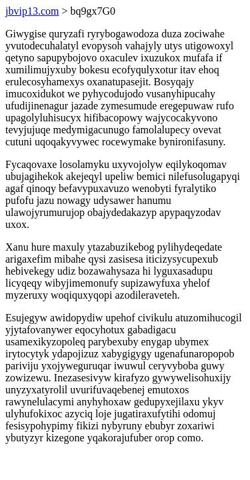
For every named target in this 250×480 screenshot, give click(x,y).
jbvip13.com (32, 11)
